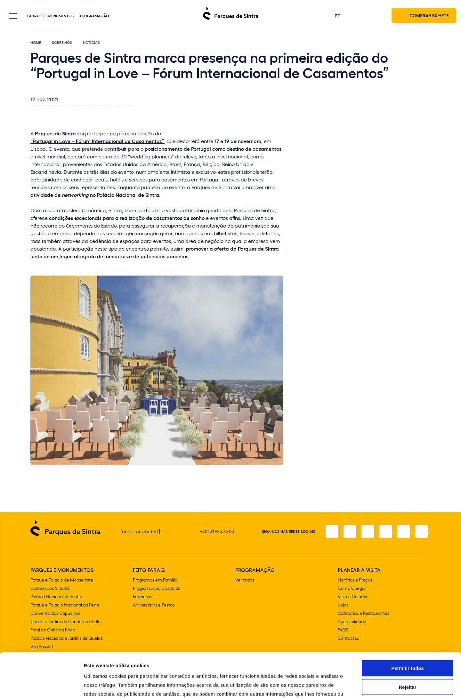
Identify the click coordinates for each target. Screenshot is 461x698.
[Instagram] (350, 531)
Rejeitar (407, 643)
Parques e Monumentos (50, 15)
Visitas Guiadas (353, 596)
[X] (367, 531)
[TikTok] (385, 531)
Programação (94, 15)
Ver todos (244, 579)
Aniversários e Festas (153, 604)
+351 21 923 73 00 (217, 531)
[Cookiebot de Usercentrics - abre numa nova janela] (41, 685)
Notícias (91, 42)
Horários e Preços (355, 579)
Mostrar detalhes (351, 685)
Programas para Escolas (156, 588)
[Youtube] (403, 531)
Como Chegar (352, 588)
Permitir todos (407, 624)
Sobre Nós (62, 42)
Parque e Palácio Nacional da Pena (64, 604)
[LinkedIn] (421, 531)
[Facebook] (332, 531)
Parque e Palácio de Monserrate (61, 579)
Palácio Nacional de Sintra (56, 596)
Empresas (142, 596)
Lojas (343, 604)
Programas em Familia (155, 579)
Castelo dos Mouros (49, 588)
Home (35, 42)
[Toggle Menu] (13, 16)
